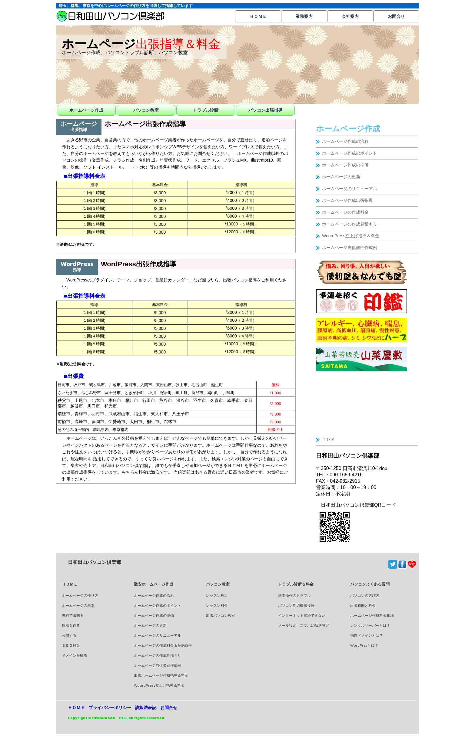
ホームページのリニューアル (349, 188)
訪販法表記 (145, 707)
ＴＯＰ (328, 439)
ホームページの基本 (78, 605)
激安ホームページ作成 (153, 584)
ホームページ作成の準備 (345, 165)
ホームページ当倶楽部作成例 (349, 247)
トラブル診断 (205, 110)
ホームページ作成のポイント (349, 153)
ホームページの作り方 (80, 595)
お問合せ (396, 16)
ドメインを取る (74, 655)
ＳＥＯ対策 (71, 645)
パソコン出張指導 (265, 110)
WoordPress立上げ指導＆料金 (350, 235)
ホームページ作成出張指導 (347, 200)
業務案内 (304, 16)
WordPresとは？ (364, 645)
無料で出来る (73, 615)
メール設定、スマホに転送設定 (303, 625)
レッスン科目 (217, 595)
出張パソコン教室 (220, 615)
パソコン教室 (146, 110)
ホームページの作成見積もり (349, 224)
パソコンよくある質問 (370, 584)
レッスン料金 (217, 605)
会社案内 (350, 16)
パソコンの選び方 (364, 595)
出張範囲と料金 (363, 605)
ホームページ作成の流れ (345, 141)
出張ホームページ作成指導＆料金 (161, 675)
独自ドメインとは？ (366, 635)
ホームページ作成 (86, 110)
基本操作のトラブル (294, 595)
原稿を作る (71, 625)
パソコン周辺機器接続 (296, 605)
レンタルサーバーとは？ (370, 625)
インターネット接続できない (301, 615)
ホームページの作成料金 (345, 212)
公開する (69, 635)
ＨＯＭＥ (258, 16)
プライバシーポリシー (110, 707)
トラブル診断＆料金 (296, 584)
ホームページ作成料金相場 (372, 615)
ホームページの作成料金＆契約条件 (163, 645)
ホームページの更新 (341, 176)
